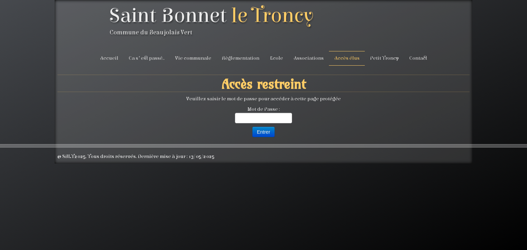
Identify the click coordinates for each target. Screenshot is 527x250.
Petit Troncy (384, 58)
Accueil (109, 58)
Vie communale (193, 58)
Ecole (276, 58)
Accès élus (347, 58)
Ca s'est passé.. (147, 58)
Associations (308, 58)
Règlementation (240, 58)
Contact (418, 58)
